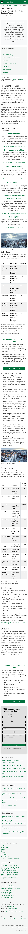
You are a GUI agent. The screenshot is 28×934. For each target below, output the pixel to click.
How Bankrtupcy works (7, 887)
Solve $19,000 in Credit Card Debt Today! (13, 824)
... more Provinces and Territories (10, 858)
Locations (8, 5)
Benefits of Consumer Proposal (9, 874)
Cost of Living (6, 67)
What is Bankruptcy (6, 885)
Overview (5, 72)
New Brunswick (5, 856)
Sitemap (19, 928)
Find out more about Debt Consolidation (14, 179)
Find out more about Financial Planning (14, 146)
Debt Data (5, 61)
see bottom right (13, 908)
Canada (21, 79)
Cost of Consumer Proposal (8, 870)
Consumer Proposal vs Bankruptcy (10, 876)
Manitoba (3, 853)
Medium (12, 918)
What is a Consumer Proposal (9, 865)
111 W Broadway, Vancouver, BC (14, 912)
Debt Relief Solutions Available (11, 58)
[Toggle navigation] (25, 2)
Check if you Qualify (14, 368)
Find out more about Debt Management (14, 162)
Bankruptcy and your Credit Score (10, 888)
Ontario (3, 845)
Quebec (15, 5)
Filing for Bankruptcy (7, 897)
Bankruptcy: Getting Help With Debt (12, 765)
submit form (11, 906)
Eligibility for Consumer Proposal (10, 869)
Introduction (6, 52)
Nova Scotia (4, 854)
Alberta (3, 849)
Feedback (13, 928)
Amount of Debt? (7, 715)
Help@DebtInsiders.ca (12, 910)
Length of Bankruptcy (7, 892)
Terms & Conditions (21, 931)
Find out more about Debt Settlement (14, 195)
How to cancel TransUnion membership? (13, 798)
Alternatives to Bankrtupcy (8, 894)
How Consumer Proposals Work (10, 867)
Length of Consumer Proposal (9, 872)
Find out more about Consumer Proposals (14, 213)
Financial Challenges (8, 55)
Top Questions (7, 69)
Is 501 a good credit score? (9, 806)
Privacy (25, 928)
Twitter (3, 918)
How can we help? (7, 720)
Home (2, 5)
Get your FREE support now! (14, 745)
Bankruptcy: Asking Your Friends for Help (13, 768)
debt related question (7, 622)
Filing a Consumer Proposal (8, 878)
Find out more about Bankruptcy (14, 227)
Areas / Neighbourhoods (9, 64)
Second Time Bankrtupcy (8, 895)
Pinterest (23, 918)
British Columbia (5, 847)
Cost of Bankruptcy (6, 890)
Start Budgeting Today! (8, 821)
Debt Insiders (7, 2)
